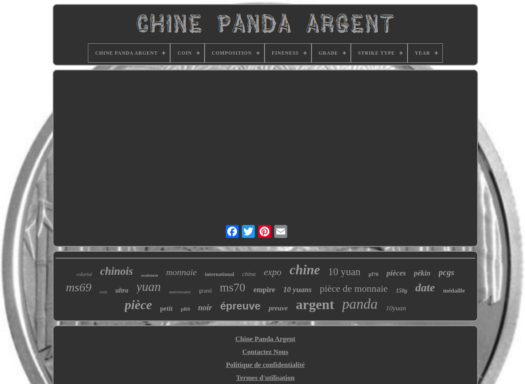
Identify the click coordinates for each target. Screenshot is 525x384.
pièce (138, 304)
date (425, 287)
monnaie (181, 272)
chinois (116, 271)
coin (103, 291)
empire (264, 290)
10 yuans (297, 289)
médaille (454, 290)
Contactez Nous (265, 352)
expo (272, 272)
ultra (121, 290)
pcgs (447, 272)
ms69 (78, 287)
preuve (278, 308)
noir (205, 307)
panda (360, 304)
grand (205, 291)
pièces (395, 273)
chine (305, 270)
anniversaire (180, 291)
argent (315, 304)
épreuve (240, 306)
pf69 (185, 309)
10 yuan (344, 271)
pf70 (374, 274)
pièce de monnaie (354, 288)
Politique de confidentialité (265, 365)
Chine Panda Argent (265, 339)
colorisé (84, 274)
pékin (422, 273)
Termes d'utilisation (265, 378)
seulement (149, 275)
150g (401, 291)
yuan (149, 287)
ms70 (232, 287)
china (249, 274)
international (219, 274)
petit (166, 308)
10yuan (396, 308)
